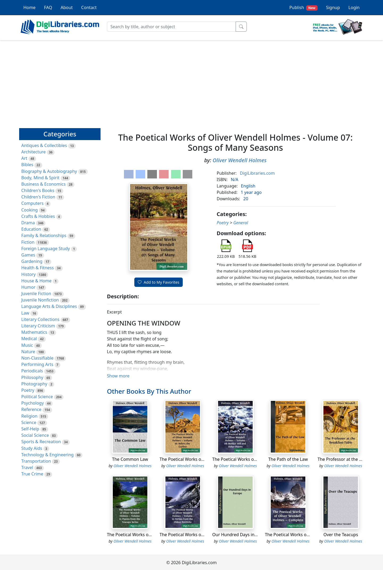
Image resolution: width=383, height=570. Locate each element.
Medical (29, 338)
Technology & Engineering (47, 455)
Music (27, 345)
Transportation (36, 461)
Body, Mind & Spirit (40, 178)
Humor (28, 287)
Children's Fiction (38, 197)
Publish (303, 8)
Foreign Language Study (45, 248)
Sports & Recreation (41, 442)
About (67, 7)
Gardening (32, 261)
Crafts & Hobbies (38, 216)
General (240, 223)
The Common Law (130, 459)
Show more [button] (118, 376)
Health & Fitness (37, 268)
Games (28, 255)
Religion (29, 416)
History (28, 274)
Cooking (29, 210)
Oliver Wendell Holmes (240, 160)
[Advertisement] (191, 81)
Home (29, 7)
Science (28, 422)
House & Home (36, 281)
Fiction (28, 242)
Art (24, 158)
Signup (333, 7)
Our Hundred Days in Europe (241, 535)
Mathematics (34, 332)
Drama (28, 223)
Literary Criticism (38, 326)
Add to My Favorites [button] (158, 282)
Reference (31, 409)
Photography (34, 384)
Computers (32, 203)
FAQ (48, 7)
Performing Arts (37, 364)
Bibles (27, 165)
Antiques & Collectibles (44, 145)
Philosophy (32, 377)
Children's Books (37, 190)
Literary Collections (40, 319)
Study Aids (31, 448)
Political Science (37, 397)
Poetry (27, 390)
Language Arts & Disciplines (49, 306)
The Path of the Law (288, 459)
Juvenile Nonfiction (40, 300)
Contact (89, 7)
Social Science (35, 435)
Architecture (33, 152)
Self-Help (30, 429)
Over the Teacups (340, 535)
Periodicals (32, 371)
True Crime (32, 474)
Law (25, 313)
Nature (28, 352)
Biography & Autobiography (49, 171)
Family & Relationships (43, 235)
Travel (27, 467)
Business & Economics (43, 184)
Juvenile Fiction (36, 293)
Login (354, 7)
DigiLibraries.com (257, 173)
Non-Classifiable (37, 358)
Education (31, 229)
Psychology (32, 403)
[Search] (171, 27)
